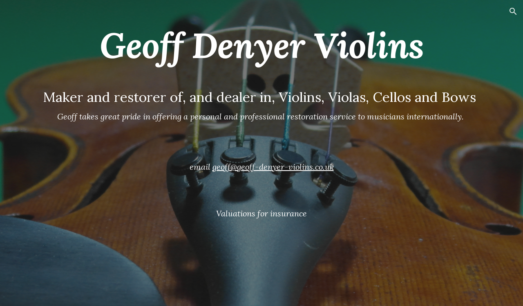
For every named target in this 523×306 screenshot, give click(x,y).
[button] (513, 11)
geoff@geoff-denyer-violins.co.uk (273, 167)
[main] (261, 153)
